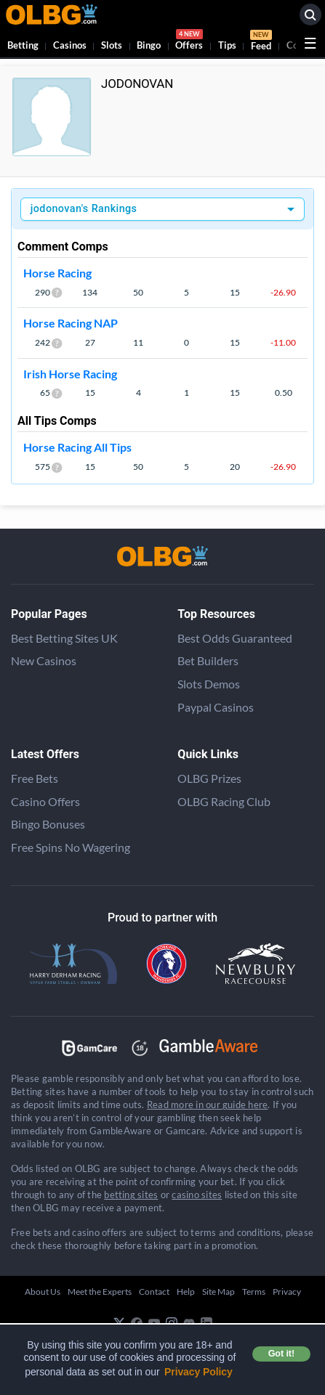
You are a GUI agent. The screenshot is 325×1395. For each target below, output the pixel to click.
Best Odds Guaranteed (234, 638)
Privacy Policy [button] (198, 1372)
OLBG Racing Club (223, 801)
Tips (227, 45)
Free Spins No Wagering (70, 847)
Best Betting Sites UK (64, 638)
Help (186, 1291)
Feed (261, 42)
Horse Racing (57, 273)
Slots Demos (208, 684)
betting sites (131, 1194)
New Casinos (43, 660)
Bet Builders (207, 660)
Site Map (218, 1291)
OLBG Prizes (209, 778)
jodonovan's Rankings (84, 209)
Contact (154, 1291)
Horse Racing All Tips (77, 447)
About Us (42, 1291)
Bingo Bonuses (48, 824)
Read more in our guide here (207, 1104)
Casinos (70, 45)
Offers (189, 42)
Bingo (149, 45)
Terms (253, 1291)
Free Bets (34, 778)
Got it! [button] (281, 1354)
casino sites (197, 1194)
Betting (23, 45)
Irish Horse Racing (70, 374)
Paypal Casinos (215, 707)
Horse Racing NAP (70, 323)
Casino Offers (45, 801)
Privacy (287, 1291)
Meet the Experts (100, 1291)
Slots (111, 45)
